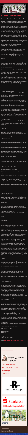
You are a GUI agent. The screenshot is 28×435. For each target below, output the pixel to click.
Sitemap (7, 428)
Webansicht (25, 428)
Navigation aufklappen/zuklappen (14, 1)
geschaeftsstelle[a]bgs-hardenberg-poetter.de (13, 340)
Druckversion (3, 428)
